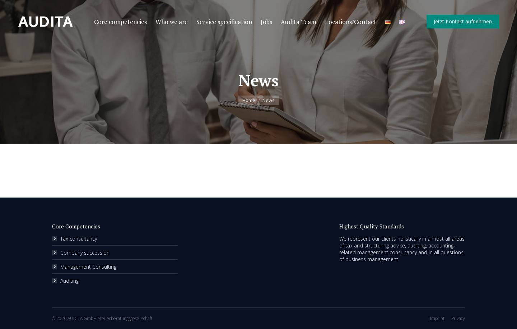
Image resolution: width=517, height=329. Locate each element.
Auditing (69, 280)
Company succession (85, 252)
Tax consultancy (78, 238)
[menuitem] (120, 21)
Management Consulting (88, 266)
